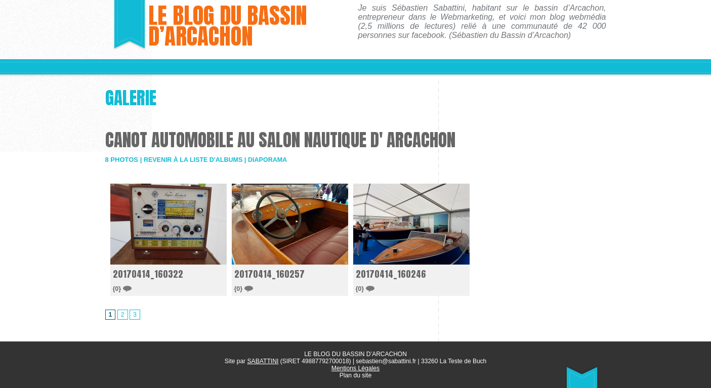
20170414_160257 (270, 274)
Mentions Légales (355, 368)
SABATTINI (262, 361)
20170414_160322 (148, 274)
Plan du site (355, 375)
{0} (122, 288)
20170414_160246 (392, 274)
